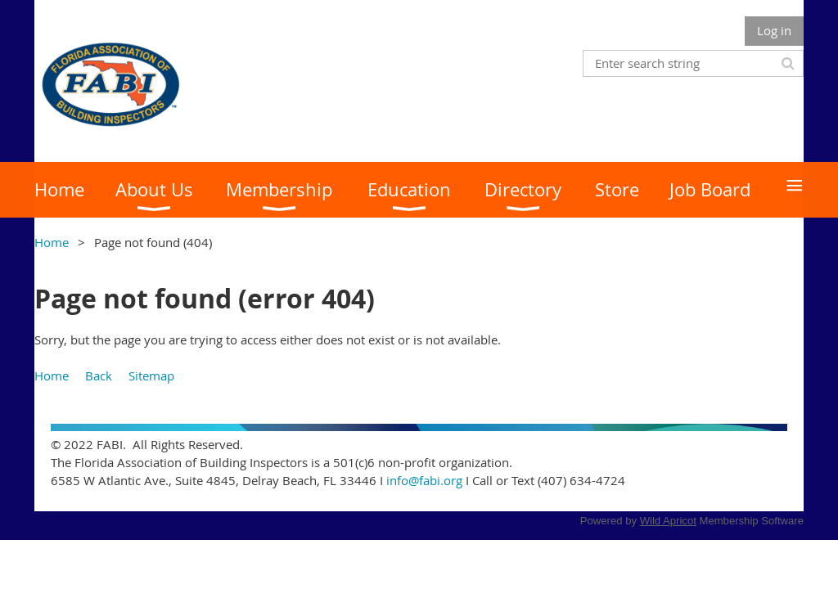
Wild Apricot (668, 521)
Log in (774, 30)
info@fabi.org (424, 480)
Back (98, 375)
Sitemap (151, 375)
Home (51, 242)
